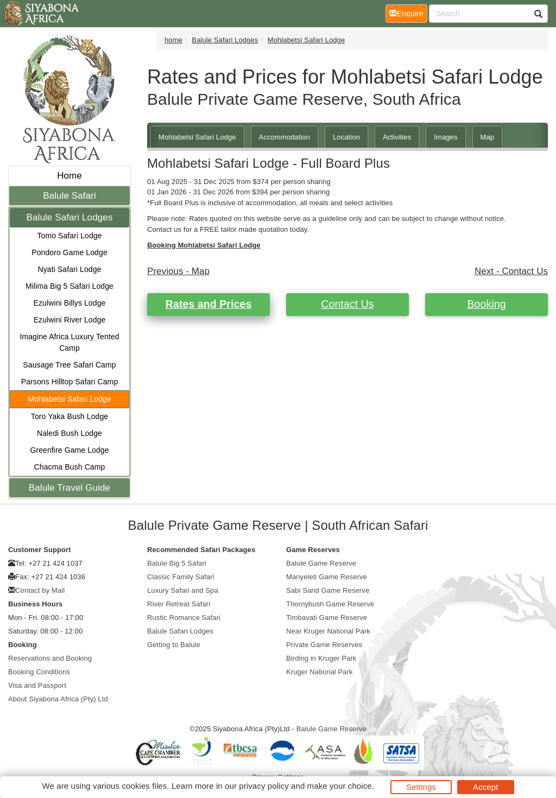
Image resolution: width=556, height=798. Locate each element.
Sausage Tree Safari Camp (69, 364)
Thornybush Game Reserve (330, 604)
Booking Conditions (39, 672)
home (173, 40)
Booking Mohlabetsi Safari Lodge (204, 245)
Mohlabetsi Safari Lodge (69, 399)
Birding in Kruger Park (321, 658)
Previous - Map (178, 271)
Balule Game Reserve (321, 563)
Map (488, 137)
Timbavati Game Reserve (326, 617)
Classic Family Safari (180, 577)
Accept (485, 786)
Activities (397, 137)
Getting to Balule (173, 645)
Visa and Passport (37, 685)
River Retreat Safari (178, 604)
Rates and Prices (209, 304)
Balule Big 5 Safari (176, 563)
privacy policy (263, 785)
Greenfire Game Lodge (69, 450)
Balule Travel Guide (69, 488)
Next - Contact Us (511, 271)
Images (445, 137)
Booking (486, 304)
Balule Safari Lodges (70, 217)
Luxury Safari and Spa (182, 590)
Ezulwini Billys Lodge (70, 303)
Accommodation (285, 137)
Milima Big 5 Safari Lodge (69, 286)
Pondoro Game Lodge (69, 252)
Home (69, 175)
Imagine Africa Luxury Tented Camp (69, 342)
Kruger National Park (319, 672)
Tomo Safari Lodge (69, 235)
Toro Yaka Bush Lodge (69, 416)
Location (346, 137)
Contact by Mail (40, 590)
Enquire (408, 13)
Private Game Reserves (324, 645)
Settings (421, 786)
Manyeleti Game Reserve (326, 577)
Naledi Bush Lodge (69, 433)
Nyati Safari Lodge (70, 269)
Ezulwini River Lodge (70, 319)
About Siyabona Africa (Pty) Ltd (58, 699)
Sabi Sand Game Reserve (327, 590)
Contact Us (347, 304)
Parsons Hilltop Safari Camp (69, 381)
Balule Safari (69, 196)
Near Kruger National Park (328, 631)
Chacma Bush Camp (69, 467)
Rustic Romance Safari (183, 617)
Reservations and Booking (50, 658)
